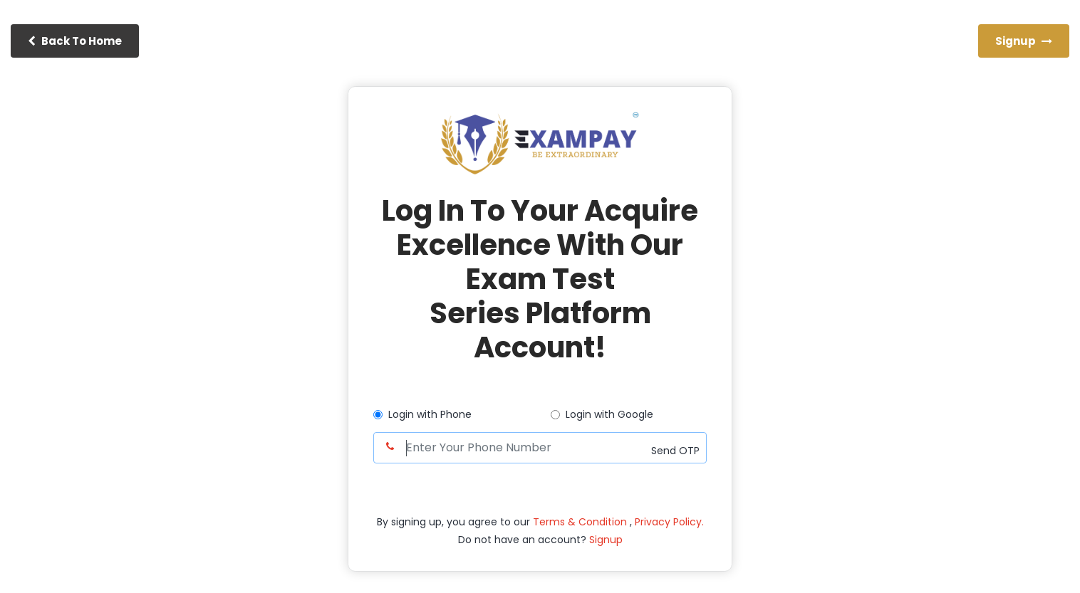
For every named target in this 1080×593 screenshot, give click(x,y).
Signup (604, 539)
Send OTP (675, 451)
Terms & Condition (581, 522)
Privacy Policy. (669, 522)
